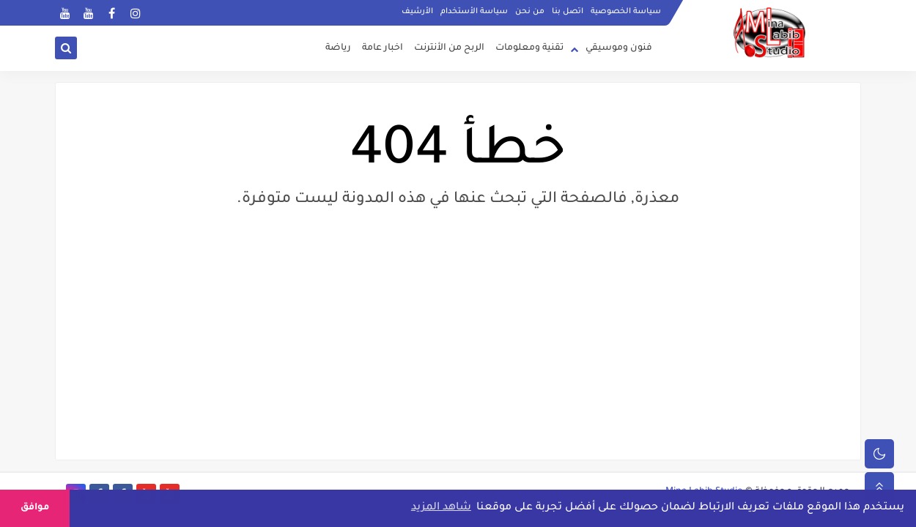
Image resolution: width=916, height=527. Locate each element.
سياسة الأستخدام (474, 11)
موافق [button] (35, 508)
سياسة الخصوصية (626, 11)
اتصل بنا (567, 11)
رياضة (338, 48)
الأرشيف (417, 11)
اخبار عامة (382, 48)
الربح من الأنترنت (449, 48)
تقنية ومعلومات (529, 48)
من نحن (529, 11)
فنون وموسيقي (619, 48)
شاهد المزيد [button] (441, 508)
